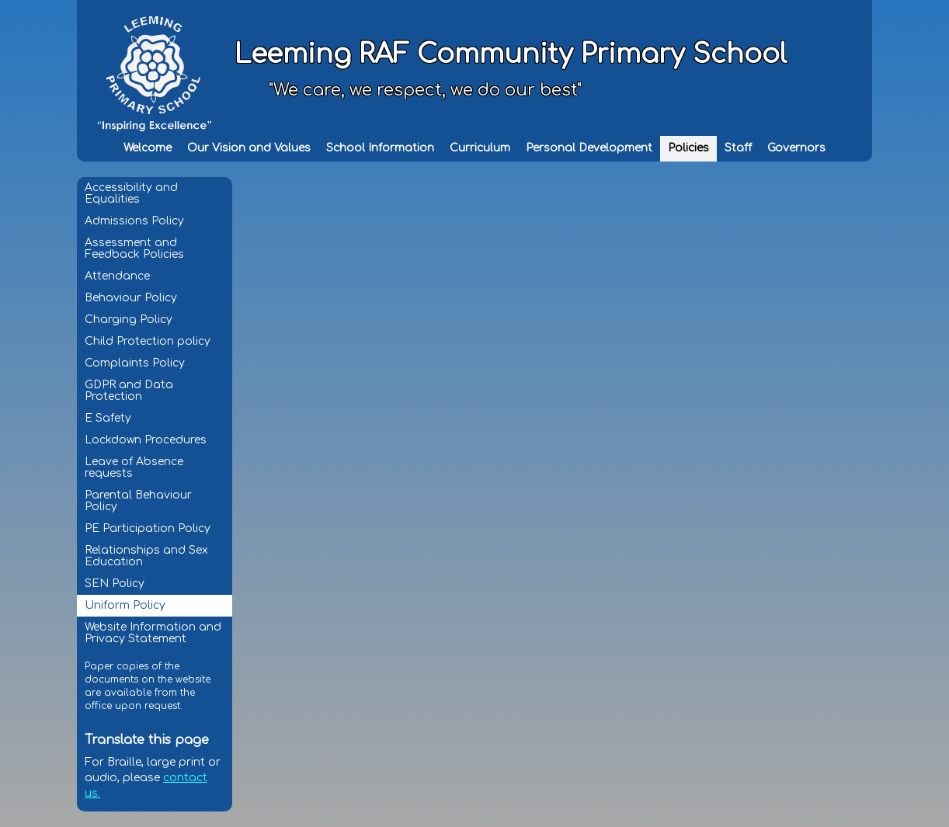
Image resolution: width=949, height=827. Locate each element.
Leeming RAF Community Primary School (511, 54)
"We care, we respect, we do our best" (425, 90)
